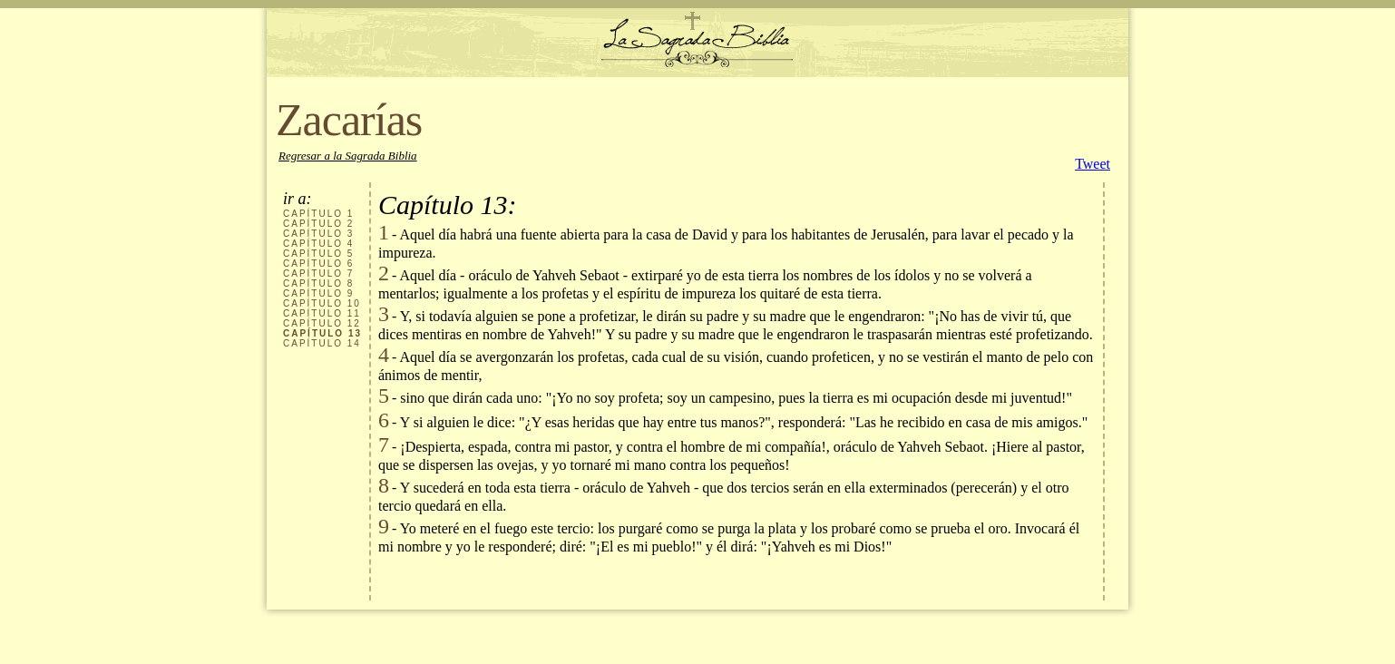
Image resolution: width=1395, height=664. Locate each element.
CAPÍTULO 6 (318, 264)
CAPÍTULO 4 (318, 244)
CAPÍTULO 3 (318, 234)
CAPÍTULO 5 (318, 254)
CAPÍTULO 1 (318, 214)
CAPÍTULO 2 (318, 224)
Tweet (1092, 163)
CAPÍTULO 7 (318, 273)
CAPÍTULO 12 (322, 323)
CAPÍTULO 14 (322, 343)
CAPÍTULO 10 (322, 303)
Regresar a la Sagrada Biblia (347, 155)
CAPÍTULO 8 (318, 283)
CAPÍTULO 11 (322, 313)
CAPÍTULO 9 (318, 293)
